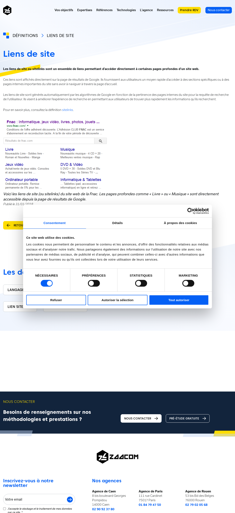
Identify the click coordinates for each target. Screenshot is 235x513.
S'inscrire (70, 499)
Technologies (126, 10)
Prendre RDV (189, 10)
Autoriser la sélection (118, 300)
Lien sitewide (20, 307)
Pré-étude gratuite (187, 418)
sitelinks (67, 110)
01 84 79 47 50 (150, 504)
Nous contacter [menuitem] (219, 10)
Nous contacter (141, 418)
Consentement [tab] (54, 222)
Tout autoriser (178, 300)
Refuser (56, 300)
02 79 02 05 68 (196, 504)
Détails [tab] (117, 222)
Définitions (25, 35)
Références (104, 10)
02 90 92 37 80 (103, 509)
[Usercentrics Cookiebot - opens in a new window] (190, 211)
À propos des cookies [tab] (180, 222)
